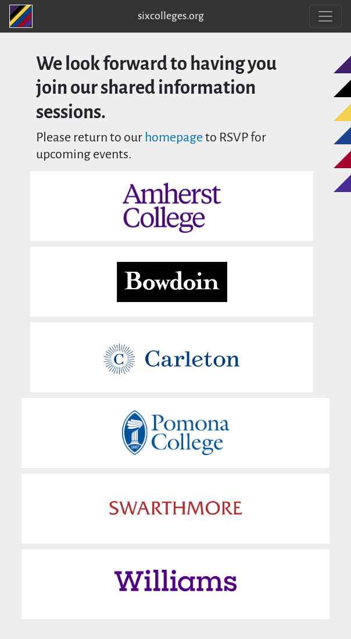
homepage (174, 138)
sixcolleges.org (171, 16)
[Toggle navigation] (325, 16)
